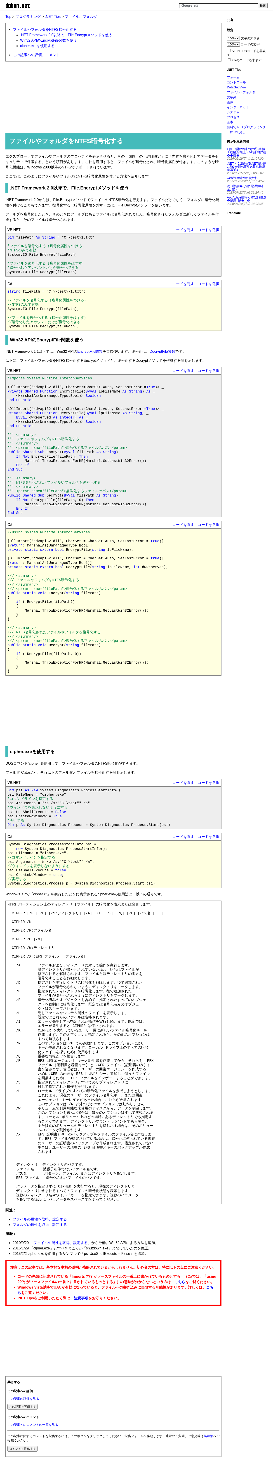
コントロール (236, 82)
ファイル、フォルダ (81, 17)
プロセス (233, 117)
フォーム (233, 77)
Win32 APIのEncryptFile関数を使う (48, 40)
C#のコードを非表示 (247, 60)
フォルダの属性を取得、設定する (40, 1225)
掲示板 (208, 1436)
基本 (230, 122)
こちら (179, 1282)
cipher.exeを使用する (37, 46)
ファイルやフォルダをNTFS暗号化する (45, 29)
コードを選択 (208, 230)
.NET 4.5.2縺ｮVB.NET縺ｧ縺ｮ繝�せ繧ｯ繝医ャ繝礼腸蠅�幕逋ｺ (246, 167)
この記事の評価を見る (23, 1398)
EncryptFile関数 (90, 351)
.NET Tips (53, 17)
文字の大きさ (250, 38)
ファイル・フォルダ (241, 92)
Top (8, 17)
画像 (230, 102)
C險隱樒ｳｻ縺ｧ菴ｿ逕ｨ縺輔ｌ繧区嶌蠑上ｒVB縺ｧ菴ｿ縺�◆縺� (246, 152)
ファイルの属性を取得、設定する (40, 1219)
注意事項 (81, 1298)
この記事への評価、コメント (36, 55)
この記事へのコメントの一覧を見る (32, 1424)
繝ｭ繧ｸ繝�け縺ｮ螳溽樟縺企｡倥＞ (245, 187)
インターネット (238, 107)
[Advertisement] (111, 96)
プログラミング (28, 17)
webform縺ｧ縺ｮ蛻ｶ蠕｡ (242, 178)
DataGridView (236, 87)
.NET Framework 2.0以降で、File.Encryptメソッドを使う (66, 35)
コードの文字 (250, 44)
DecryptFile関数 (162, 351)
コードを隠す (183, 230)
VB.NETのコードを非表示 (246, 52)
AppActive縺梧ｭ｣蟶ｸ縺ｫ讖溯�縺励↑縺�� (246, 199)
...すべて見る (236, 132)
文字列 (231, 97)
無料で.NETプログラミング (246, 127)
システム (233, 112)
